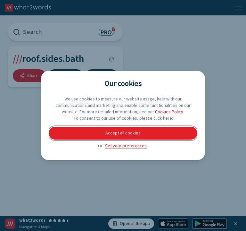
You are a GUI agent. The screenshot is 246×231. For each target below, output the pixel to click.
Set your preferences (126, 146)
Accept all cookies (123, 133)
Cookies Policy (169, 112)
